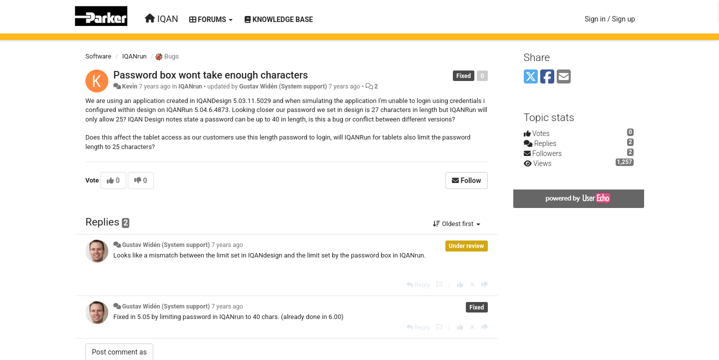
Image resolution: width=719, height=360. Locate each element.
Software (98, 56)
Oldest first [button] (456, 224)
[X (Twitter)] (531, 77)
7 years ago (227, 245)
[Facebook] (547, 77)
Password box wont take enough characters (210, 75)
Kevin (129, 86)
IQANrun (134, 56)
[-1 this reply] (484, 284)
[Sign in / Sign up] (610, 19)
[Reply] (418, 284)
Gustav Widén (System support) (283, 86)
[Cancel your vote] (472, 284)
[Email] (564, 77)
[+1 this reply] (460, 284)
